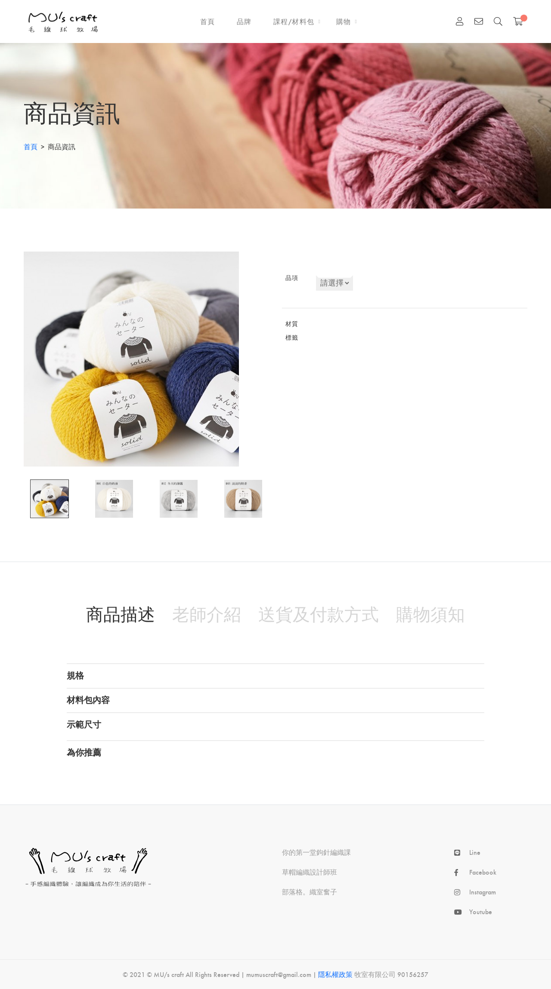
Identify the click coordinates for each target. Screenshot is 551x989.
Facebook (482, 872)
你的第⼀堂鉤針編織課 (316, 852)
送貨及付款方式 (318, 613)
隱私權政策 (335, 974)
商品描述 (120, 613)
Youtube (480, 911)
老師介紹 (206, 613)
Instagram (482, 892)
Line (474, 852)
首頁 (30, 146)
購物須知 (430, 613)
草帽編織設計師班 (309, 872)
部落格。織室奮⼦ (309, 892)
